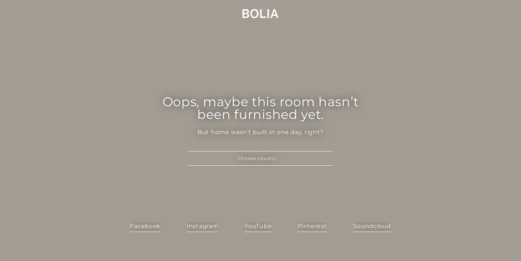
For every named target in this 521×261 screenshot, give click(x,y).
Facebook (145, 226)
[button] (260, 158)
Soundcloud (372, 226)
